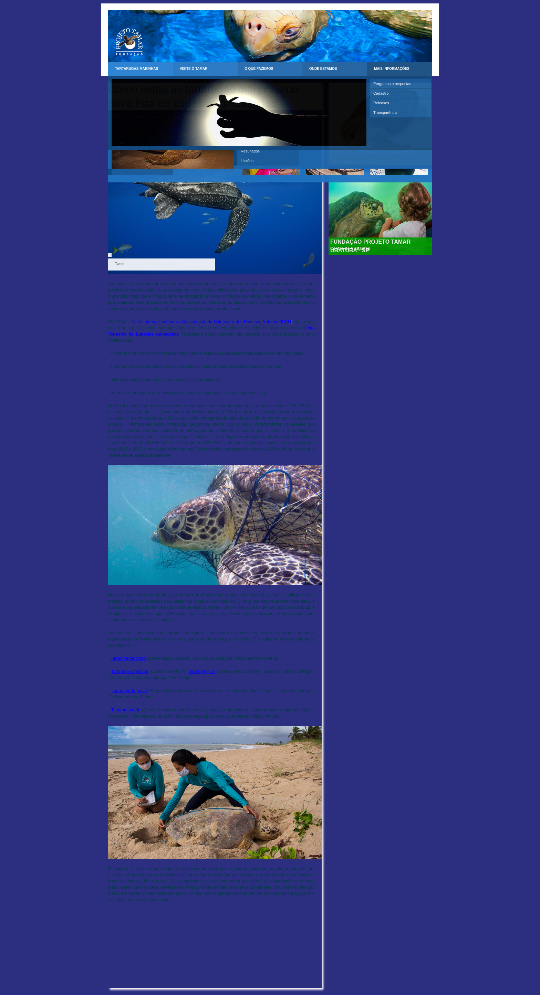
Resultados (250, 151)
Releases (381, 103)
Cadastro (381, 93)
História (247, 161)
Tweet (119, 264)
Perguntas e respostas (392, 84)
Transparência (385, 112)
